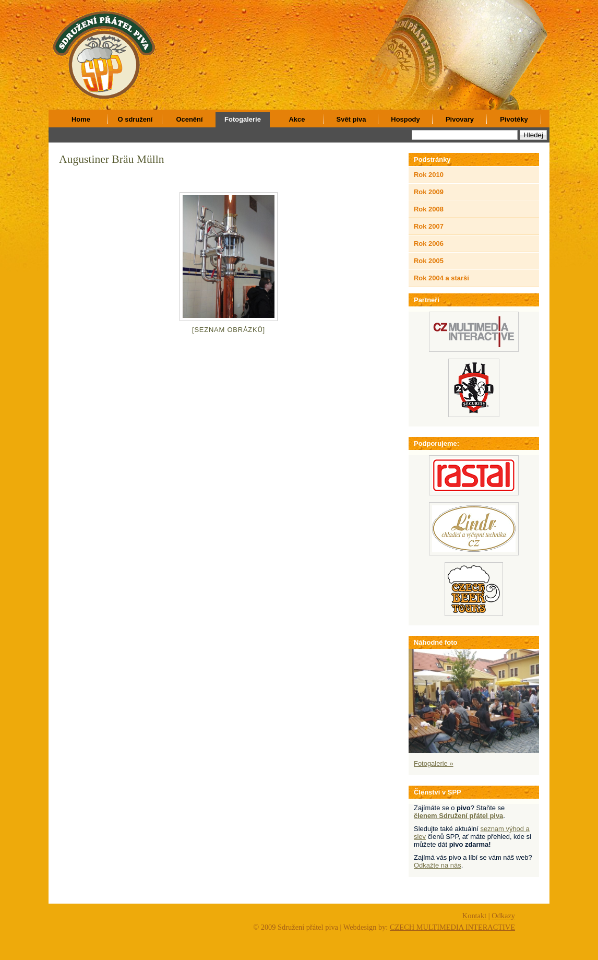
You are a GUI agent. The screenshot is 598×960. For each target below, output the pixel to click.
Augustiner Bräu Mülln (111, 159)
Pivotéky (514, 119)
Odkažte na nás (437, 865)
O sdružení (135, 119)
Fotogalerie (242, 119)
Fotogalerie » (433, 763)
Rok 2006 (429, 243)
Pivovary (460, 119)
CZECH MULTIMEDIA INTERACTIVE (452, 927)
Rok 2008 (429, 209)
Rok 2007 (429, 226)
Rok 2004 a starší (441, 278)
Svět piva (351, 119)
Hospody (405, 119)
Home (80, 119)
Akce (297, 119)
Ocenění (189, 119)
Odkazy (503, 915)
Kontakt (474, 915)
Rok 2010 (429, 175)
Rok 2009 (429, 192)
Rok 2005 (429, 261)
